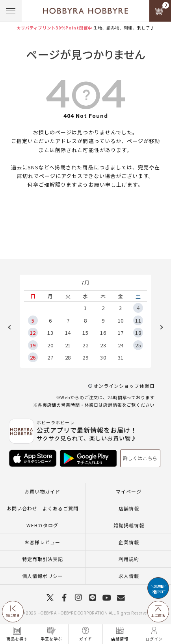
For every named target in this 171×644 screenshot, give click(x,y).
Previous (12, 327)
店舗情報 (112, 405)
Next (158, 327)
